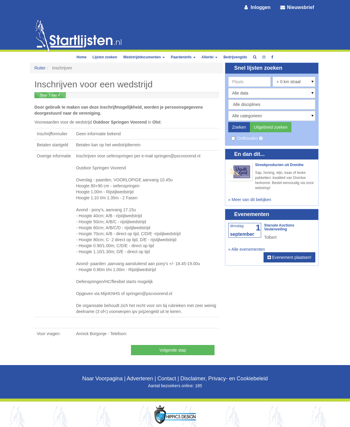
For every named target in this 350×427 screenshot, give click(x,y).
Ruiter (39, 68)
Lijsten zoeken (104, 57)
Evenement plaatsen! (289, 257)
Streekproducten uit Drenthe (279, 165)
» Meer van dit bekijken (249, 199)
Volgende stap (172, 350)
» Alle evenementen (246, 249)
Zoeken (239, 127)
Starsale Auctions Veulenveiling (279, 227)
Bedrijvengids (235, 57)
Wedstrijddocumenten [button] (144, 57)
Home (81, 57)
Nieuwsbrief (296, 7)
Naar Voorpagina (102, 379)
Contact (166, 379)
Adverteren (140, 379)
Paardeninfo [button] (183, 57)
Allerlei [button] (209, 57)
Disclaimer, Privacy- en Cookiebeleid (224, 379)
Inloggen (257, 7)
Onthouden (245, 138)
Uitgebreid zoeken (270, 127)
